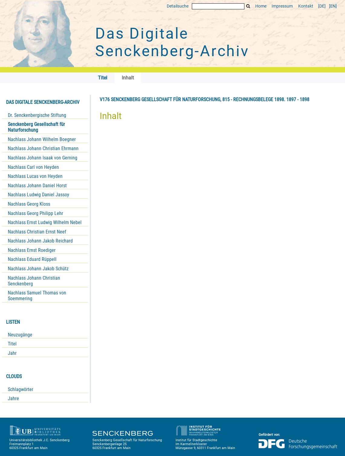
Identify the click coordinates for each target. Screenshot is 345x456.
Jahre (13, 398)
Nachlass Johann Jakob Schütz (38, 268)
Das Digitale (172, 42)
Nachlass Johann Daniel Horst (37, 185)
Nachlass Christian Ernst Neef (37, 232)
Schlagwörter (20, 389)
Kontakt (305, 6)
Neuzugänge (20, 335)
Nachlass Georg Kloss (29, 204)
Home (260, 6)
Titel (12, 344)
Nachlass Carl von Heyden (33, 167)
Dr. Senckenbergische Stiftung (37, 115)
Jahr (12, 353)
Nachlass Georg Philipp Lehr (35, 213)
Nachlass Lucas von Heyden (35, 176)
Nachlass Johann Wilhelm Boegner (42, 139)
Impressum (282, 6)
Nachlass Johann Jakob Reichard (40, 241)
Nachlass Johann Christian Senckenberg (34, 281)
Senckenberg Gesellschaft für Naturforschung (36, 127)
